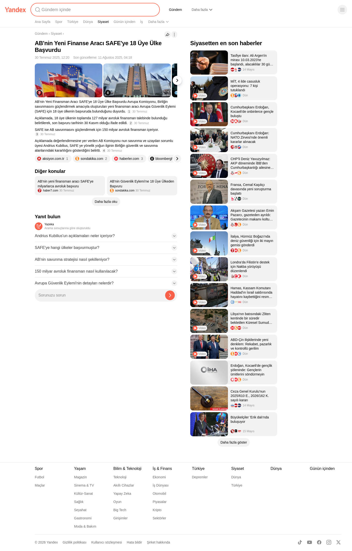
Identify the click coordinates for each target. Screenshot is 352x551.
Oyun (117, 502)
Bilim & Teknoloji (160, 22)
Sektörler (159, 518)
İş (141, 22)
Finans (244, 10)
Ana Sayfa (42, 22)
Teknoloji (120, 477)
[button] (106, 237)
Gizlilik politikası (74, 542)
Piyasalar (160, 502)
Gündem (175, 9)
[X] (338, 542)
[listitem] (70, 185)
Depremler (200, 477)
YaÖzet (287, 10)
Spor (59, 22)
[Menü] (342, 9)
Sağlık (79, 502)
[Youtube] (309, 542)
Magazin (80, 477)
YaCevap (265, 10)
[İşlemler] (174, 34)
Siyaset (103, 22)
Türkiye (72, 22)
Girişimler (120, 518)
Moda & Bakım (85, 526)
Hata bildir (134, 542)
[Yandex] (15, 9)
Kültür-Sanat (83, 493)
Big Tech (119, 510)
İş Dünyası (161, 485)
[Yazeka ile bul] (170, 295)
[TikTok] (300, 542)
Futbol (39, 477)
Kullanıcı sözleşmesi (106, 542)
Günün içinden (124, 22)
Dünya (88, 22)
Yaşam (182, 22)
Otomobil (159, 493)
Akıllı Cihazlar (123, 485)
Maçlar (40, 485)
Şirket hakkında (158, 542)
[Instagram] (329, 542)
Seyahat (80, 510)
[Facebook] (319, 542)
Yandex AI (221, 10)
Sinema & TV (84, 485)
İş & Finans (162, 468)
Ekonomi (159, 477)
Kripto (157, 510)
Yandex (52, 542)
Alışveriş (198, 10)
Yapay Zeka (122, 493)
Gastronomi (83, 518)
